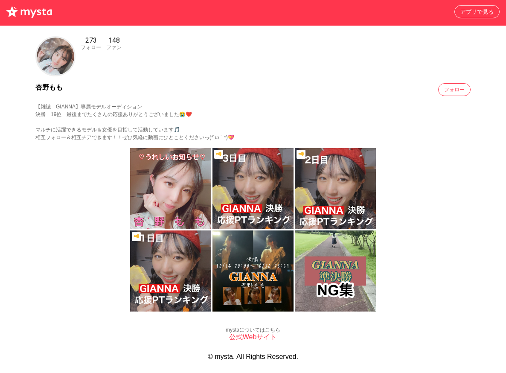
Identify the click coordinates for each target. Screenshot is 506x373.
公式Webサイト (253, 337)
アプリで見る (477, 12)
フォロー (454, 90)
